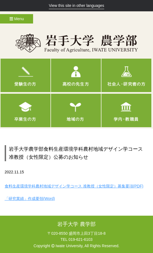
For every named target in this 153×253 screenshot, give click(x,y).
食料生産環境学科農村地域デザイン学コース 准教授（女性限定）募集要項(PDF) (74, 186)
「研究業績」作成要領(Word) (30, 198)
